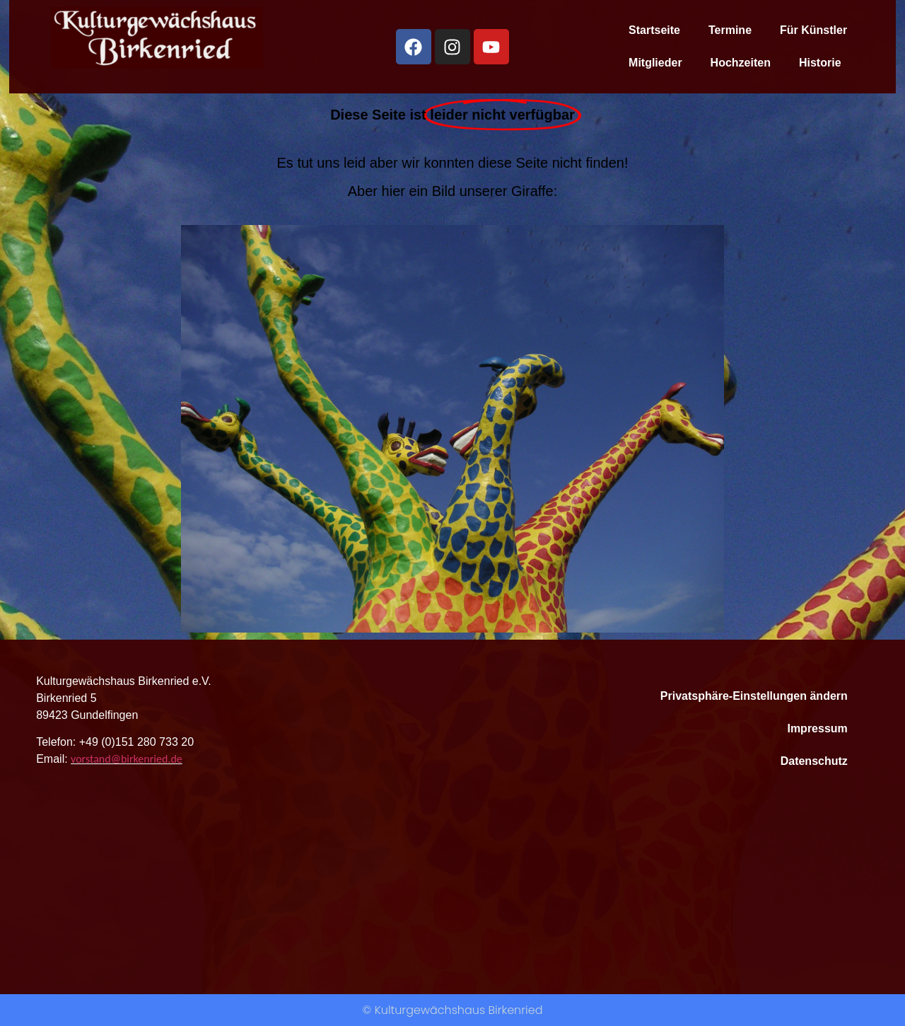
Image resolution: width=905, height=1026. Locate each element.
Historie (820, 63)
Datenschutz (814, 761)
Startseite (654, 30)
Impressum (817, 728)
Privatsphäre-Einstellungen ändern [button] (754, 696)
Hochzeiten (741, 63)
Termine (730, 30)
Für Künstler (813, 30)
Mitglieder (655, 63)
